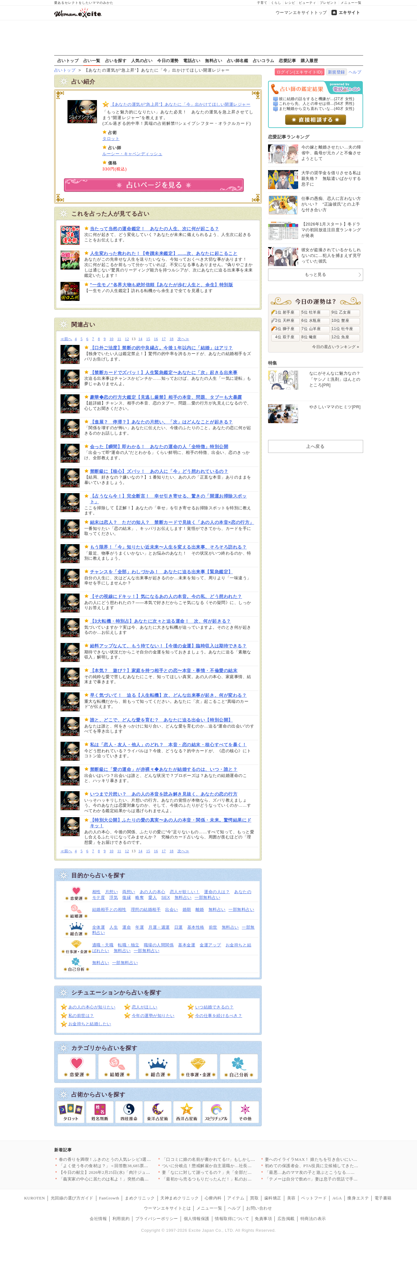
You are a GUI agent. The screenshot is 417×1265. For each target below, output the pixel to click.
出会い (171, 909)
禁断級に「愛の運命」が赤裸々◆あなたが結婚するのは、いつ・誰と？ (164, 769)
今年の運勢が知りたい (153, 1015)
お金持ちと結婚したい (89, 1023)
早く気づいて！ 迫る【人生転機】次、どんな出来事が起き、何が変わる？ (168, 695)
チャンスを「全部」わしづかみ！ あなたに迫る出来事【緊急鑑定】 (161, 571)
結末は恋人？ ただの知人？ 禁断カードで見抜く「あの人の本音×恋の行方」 (172, 522)
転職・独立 (128, 945)
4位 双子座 (285, 337)
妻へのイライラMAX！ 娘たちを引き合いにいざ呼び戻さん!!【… (328, 1159)
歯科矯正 (272, 1198)
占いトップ (68, 60)
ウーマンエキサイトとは (167, 1208)
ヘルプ (355, 72)
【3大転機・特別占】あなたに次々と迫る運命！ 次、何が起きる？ (160, 621)
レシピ (290, 2)
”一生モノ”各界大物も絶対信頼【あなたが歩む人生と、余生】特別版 (161, 284)
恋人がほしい (144, 1007)
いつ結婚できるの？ (214, 1007)
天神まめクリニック (179, 1198)
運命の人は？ (217, 891)
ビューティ (307, 2)
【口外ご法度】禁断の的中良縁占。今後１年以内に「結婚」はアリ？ (161, 347)
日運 (178, 927)
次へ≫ (183, 339)
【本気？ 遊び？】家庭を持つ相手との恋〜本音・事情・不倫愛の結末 (164, 670)
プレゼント (328, 2)
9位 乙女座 (341, 312)
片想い (111, 891)
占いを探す (116, 60)
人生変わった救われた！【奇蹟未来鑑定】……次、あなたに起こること (164, 253)
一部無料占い (207, 897)
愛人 (152, 897)
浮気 (113, 897)
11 (119, 339)
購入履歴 (309, 60)
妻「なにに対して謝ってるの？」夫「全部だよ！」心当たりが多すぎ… (230, 1172)
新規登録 (336, 72)
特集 (272, 363)
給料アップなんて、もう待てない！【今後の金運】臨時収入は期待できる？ (168, 645)
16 (156, 339)
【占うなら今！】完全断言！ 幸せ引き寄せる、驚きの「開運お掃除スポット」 (168, 498)
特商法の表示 (313, 1218)
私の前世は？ (81, 1015)
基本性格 (195, 927)
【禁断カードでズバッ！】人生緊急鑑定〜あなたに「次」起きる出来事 (164, 372)
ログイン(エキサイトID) (300, 72)
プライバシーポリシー (156, 1218)
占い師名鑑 (237, 60)
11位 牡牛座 (342, 329)
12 (127, 339)
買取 (254, 1198)
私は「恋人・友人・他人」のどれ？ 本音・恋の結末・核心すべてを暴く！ (168, 744)
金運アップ (210, 945)
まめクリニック (140, 1198)
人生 (113, 927)
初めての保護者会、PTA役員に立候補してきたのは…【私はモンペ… (331, 1165)
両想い (128, 891)
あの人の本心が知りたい (92, 1007)
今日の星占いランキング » (335, 347)
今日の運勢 (168, 60)
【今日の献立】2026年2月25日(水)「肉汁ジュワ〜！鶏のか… (117, 1172)
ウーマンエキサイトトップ (301, 12)
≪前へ (66, 339)
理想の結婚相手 (146, 909)
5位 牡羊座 (311, 312)
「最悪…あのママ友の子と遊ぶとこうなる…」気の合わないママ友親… (333, 1172)
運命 (126, 927)
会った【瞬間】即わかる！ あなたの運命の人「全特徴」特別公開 (159, 446)
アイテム (235, 1198)
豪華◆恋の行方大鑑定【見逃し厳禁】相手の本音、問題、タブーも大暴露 (166, 397)
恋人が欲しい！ (185, 891)
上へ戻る (315, 446)
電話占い (191, 60)
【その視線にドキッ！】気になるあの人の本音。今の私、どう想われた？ (166, 596)
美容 (291, 1198)
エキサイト (349, 12)
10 (112, 339)
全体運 (98, 927)
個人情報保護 (196, 1218)
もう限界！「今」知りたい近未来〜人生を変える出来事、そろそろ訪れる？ (168, 547)
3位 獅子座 (285, 329)
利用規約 (121, 1218)
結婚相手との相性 (109, 909)
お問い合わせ (259, 1208)
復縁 (126, 897)
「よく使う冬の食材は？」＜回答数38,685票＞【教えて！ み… (119, 1165)
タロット (110, 138)
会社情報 (98, 1218)
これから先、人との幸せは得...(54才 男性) (316, 103)
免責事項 (263, 1218)
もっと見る (315, 274)
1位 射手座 (285, 312)
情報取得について (232, 1218)
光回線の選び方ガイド (72, 1198)
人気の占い (142, 60)
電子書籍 (383, 1198)
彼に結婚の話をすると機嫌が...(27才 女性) (316, 99)
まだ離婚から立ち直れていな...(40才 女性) (316, 108)
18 (172, 339)
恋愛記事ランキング (289, 136)
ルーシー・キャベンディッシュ (132, 153)
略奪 (139, 897)
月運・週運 (159, 927)
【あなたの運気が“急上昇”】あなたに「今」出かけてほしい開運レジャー (180, 104)
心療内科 (213, 1198)
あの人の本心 (152, 891)
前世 (213, 927)
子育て (262, 2)
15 (148, 339)
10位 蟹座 (341, 320)
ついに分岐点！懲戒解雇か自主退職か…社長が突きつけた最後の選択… (230, 1165)
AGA (337, 1198)
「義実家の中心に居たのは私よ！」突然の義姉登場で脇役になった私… (127, 1179)
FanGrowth (109, 1198)
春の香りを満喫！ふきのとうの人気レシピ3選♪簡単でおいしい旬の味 (125, 1159)
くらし (276, 2)
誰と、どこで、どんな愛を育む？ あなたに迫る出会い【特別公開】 (161, 719)
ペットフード (314, 1198)
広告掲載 (286, 1218)
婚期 (187, 909)
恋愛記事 (287, 60)
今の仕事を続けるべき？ (218, 1015)
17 (164, 339)
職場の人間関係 (159, 945)
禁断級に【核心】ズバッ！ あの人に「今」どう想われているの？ (159, 471)
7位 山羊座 (311, 329)
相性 (96, 891)
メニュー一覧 (351, 2)
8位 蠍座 (309, 337)
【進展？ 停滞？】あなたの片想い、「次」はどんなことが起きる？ (161, 421)
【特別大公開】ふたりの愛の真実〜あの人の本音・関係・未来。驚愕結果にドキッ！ (171, 822)
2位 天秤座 (285, 320)
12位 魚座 (341, 337)
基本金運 (186, 945)
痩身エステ (358, 1198)
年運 (139, 927)
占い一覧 (91, 60)
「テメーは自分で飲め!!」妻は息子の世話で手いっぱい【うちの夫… (330, 1179)
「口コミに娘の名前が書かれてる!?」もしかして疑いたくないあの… (228, 1159)
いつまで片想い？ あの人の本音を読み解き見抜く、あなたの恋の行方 (164, 794)
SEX (165, 897)
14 (140, 339)
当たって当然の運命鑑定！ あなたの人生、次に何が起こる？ (154, 228)
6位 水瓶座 (311, 320)
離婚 (200, 909)
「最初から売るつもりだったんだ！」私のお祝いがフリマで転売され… (230, 1179)
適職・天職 (103, 945)
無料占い (213, 60)
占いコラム (263, 60)
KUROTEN (34, 1198)
